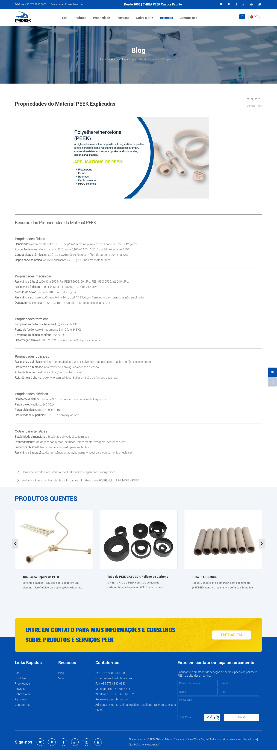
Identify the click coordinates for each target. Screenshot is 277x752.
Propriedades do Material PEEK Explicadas (153, 59)
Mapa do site (250, 741)
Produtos (80, 18)
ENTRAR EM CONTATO (232, 637)
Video (61, 680)
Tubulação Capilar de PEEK (41, 577)
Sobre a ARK (145, 18)
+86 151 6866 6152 (121, 696)
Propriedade (102, 18)
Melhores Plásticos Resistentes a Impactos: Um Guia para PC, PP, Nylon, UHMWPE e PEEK (84, 480)
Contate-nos (189, 18)
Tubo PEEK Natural (205, 577)
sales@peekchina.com (71, 4)
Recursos (167, 18)
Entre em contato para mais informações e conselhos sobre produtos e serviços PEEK (106, 636)
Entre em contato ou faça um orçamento (216, 664)
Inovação (123, 18)
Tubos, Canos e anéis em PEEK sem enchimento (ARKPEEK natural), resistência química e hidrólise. (222, 585)
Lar (65, 18)
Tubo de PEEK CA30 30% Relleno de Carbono (138, 576)
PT (255, 17)
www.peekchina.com (115, 701)
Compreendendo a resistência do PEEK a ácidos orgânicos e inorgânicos (72, 472)
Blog (121, 59)
